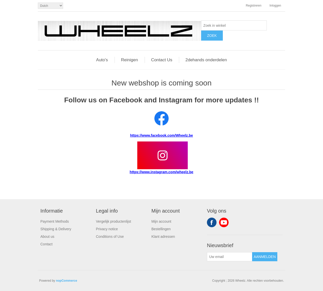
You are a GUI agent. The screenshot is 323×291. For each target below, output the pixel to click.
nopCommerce (66, 280)
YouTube (224, 222)
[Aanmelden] (229, 256)
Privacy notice (107, 229)
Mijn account (161, 221)
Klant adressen (163, 237)
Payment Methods (54, 221)
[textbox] (234, 25)
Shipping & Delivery (55, 229)
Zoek (212, 36)
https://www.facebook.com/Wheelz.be (161, 135)
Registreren (253, 5)
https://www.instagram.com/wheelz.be (161, 172)
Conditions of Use (110, 237)
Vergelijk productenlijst (113, 221)
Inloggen (275, 5)
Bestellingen (161, 229)
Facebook (212, 222)
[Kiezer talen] (50, 6)
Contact (46, 244)
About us (47, 237)
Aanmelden (265, 257)
